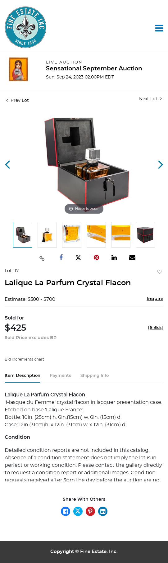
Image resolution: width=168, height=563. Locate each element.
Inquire (155, 298)
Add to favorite (159, 272)
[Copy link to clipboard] (42, 258)
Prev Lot (17, 100)
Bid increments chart (24, 359)
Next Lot (150, 99)
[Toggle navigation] (159, 28)
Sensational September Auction (94, 69)
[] (155, 327)
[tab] (22, 378)
